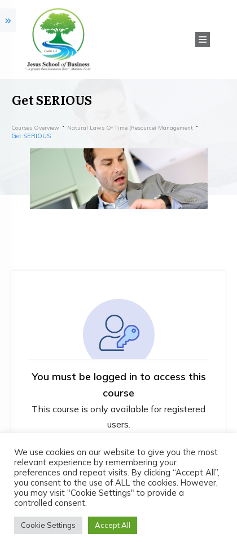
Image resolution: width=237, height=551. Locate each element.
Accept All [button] (112, 525)
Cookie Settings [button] (48, 525)
